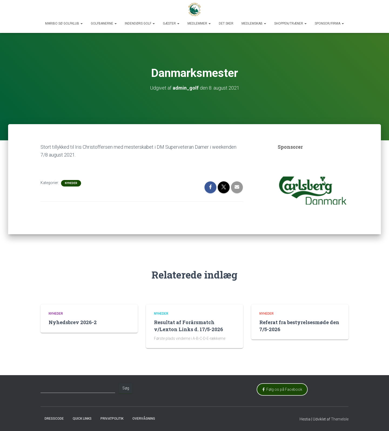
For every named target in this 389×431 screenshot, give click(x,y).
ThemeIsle (339, 419)
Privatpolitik (111, 418)
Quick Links (82, 418)
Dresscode (54, 418)
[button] (81, 23)
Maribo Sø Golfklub (64, 23)
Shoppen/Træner (290, 23)
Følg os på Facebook (282, 389)
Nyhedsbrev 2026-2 (73, 322)
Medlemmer (199, 23)
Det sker (226, 23)
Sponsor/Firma (329, 23)
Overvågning (143, 418)
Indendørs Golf (140, 23)
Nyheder (71, 183)
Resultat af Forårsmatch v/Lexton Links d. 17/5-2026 (188, 325)
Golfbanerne (104, 23)
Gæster (171, 23)
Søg (125, 388)
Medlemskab (254, 23)
